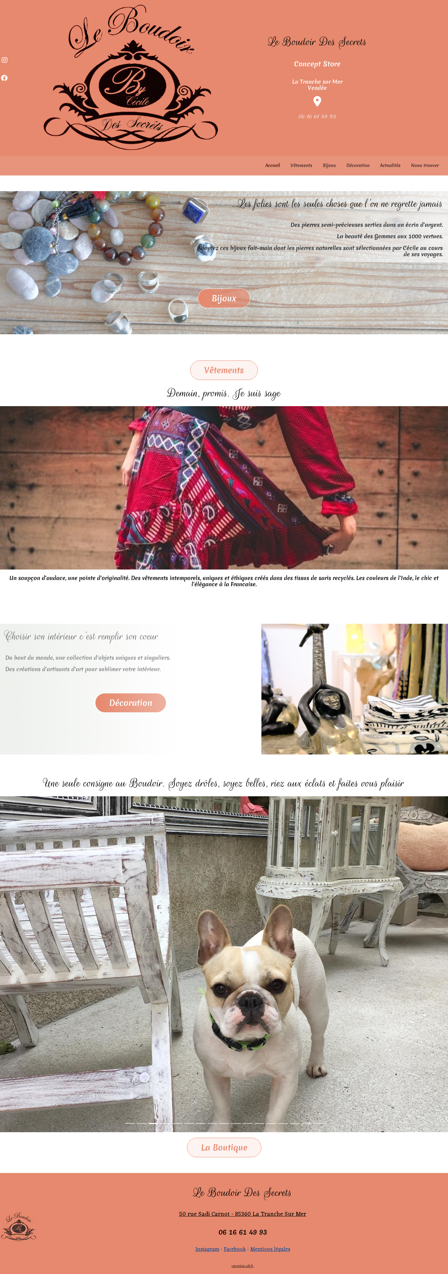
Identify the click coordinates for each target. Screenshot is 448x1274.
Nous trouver (425, 165)
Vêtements (301, 165)
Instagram (207, 1249)
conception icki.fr (243, 1265)
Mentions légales (270, 1249)
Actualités (390, 165)
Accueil (272, 165)
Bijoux (329, 165)
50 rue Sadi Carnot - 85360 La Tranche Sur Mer (242, 1214)
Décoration (358, 165)
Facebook (235, 1249)
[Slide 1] (130, 1123)
